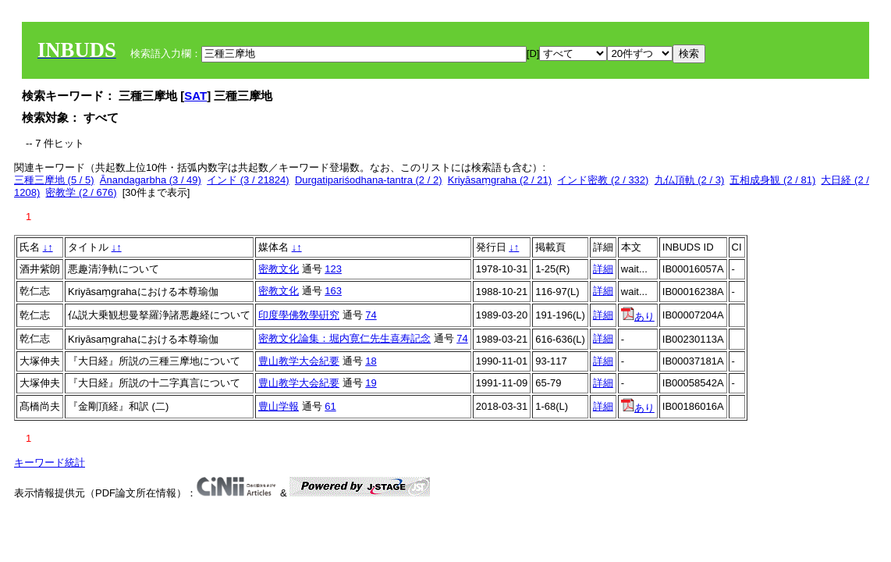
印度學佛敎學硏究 (298, 315)
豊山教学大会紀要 (298, 361)
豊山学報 (278, 406)
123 (333, 269)
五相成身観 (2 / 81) (772, 180)
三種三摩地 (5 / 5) (54, 180)
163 (333, 291)
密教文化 (278, 269)
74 (370, 315)
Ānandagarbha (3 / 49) (150, 180)
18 (370, 361)
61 (330, 406)
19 (370, 383)
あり (638, 316)
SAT (195, 95)
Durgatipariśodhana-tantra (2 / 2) (368, 180)
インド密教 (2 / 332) (602, 180)
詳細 (603, 269)
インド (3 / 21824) (248, 180)
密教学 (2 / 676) (80, 192)
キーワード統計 (49, 462)
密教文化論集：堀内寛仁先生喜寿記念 (344, 338)
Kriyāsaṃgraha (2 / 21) (500, 180)
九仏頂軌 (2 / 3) (690, 180)
